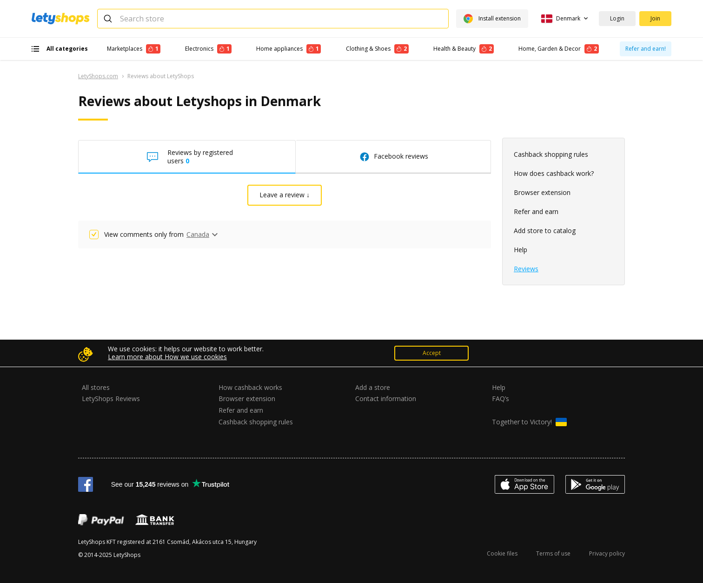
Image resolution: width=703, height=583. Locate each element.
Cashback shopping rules (551, 154)
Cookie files (502, 553)
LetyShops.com (98, 76)
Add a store (372, 387)
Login (617, 18)
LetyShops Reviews (111, 398)
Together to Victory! (529, 422)
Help (520, 249)
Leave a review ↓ (284, 194)
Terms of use (553, 553)
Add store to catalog (545, 230)
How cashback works (250, 387)
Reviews (526, 268)
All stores (96, 387)
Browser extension (542, 192)
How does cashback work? (554, 173)
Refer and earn (536, 211)
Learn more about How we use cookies (167, 356)
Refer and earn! (645, 49)
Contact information (385, 398)
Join (655, 18)
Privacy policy (607, 553)
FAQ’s (500, 398)
